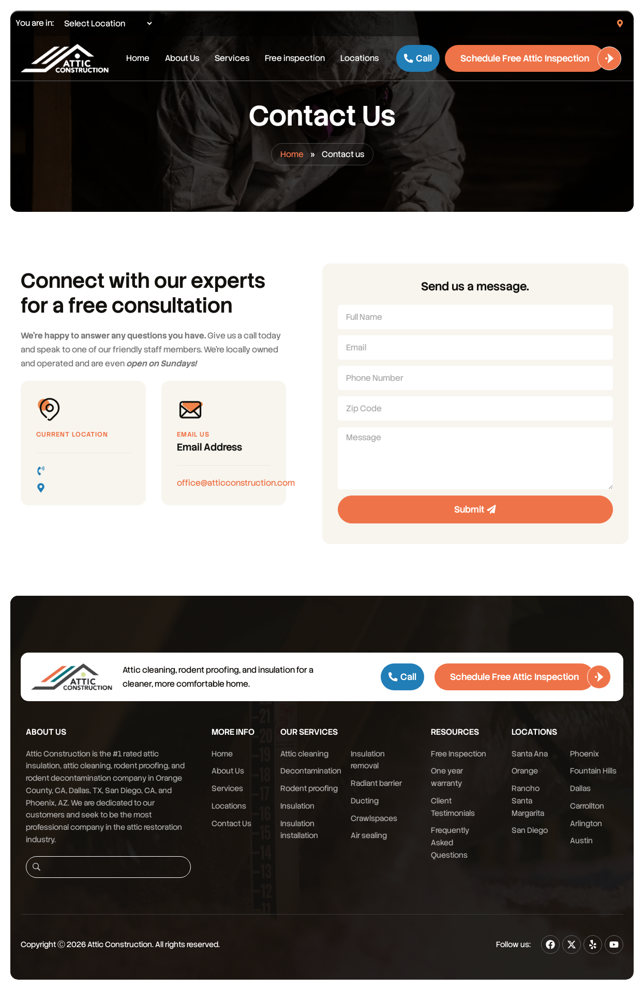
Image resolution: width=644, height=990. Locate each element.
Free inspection (295, 58)
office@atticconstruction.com (236, 482)
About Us (182, 58)
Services (232, 58)
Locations (359, 58)
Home (137, 58)
